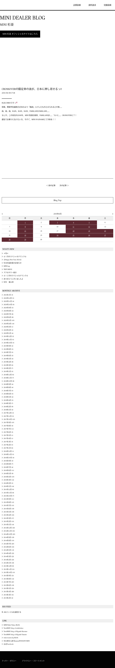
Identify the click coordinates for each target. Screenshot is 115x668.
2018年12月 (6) (9, 375)
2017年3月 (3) (8, 442)
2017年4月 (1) (8, 438)
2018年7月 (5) (8, 391)
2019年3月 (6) (8, 365)
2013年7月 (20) (9, 582)
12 (89, 227)
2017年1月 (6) (8, 448)
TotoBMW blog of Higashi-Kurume (15, 631)
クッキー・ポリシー (9, 661)
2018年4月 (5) (8, 400)
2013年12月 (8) (9, 566)
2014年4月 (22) (9, 553)
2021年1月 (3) (8, 295)
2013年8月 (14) (9, 579)
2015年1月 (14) (9, 524)
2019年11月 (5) (9, 340)
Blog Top (57, 200)
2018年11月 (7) (9, 378)
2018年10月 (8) (9, 381)
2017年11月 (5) (9, 416)
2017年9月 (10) (9, 422)
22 (25, 235)
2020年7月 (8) (8, 314)
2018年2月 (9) (8, 407)
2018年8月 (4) (8, 387)
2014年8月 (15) (9, 540)
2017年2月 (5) (8, 445)
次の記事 (63, 186)
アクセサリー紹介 (10, 272)
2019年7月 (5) (8, 352)
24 (57, 235)
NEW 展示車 (9, 282)
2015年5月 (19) (9, 512)
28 (9, 239)
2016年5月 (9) (8, 473)
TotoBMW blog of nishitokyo (13, 628)
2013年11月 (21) (9, 569)
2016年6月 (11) (9, 470)
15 (25, 231)
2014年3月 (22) (9, 556)
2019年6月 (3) (8, 356)
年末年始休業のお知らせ (13, 263)
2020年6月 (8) (9, 317)
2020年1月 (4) (8, 333)
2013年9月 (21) (9, 575)
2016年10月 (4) (9, 458)
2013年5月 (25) (9, 588)
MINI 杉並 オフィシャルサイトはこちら (20, 34)
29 (25, 239)
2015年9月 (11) (9, 499)
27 (105, 235)
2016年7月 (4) (8, 467)
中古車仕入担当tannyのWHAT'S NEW (17, 641)
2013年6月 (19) (9, 585)
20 (105, 231)
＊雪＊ (6, 253)
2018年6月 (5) (8, 394)
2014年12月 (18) (9, 528)
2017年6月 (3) (8, 432)
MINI (9, 5)
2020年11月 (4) (9, 301)
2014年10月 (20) (9, 534)
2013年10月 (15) (9, 572)
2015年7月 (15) (9, 505)
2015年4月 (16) (9, 515)
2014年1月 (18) (9, 563)
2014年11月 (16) (9, 531)
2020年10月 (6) (9, 304)
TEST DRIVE (8, 269)
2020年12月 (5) (9, 298)
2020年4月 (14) (9, 324)
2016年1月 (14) (9, 486)
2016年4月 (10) (9, 477)
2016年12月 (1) (9, 451)
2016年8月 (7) (8, 464)
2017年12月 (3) (9, 413)
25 (73, 235)
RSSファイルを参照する (12, 612)
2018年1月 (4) (8, 410)
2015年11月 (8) (9, 493)
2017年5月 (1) (8, 435)
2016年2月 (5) (8, 483)
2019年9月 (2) (8, 346)
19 (89, 231)
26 (89, 235)
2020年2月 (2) (8, 330)
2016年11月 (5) (9, 454)
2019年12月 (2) (9, 336)
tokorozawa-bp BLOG (11, 638)
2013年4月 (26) (9, 591)
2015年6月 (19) (9, 509)
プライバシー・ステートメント (33, 661)
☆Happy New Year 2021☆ (13, 260)
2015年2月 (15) (9, 521)
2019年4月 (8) (8, 362)
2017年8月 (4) (8, 426)
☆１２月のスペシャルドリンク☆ (16, 276)
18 (73, 231)
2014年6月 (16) (9, 547)
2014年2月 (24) (9, 560)
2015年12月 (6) (9, 489)
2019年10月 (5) (9, 343)
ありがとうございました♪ (13, 279)
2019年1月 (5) (8, 371)
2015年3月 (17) (9, 518)
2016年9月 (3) (8, 461)
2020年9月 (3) (8, 308)
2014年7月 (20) (9, 544)
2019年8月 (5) (8, 349)
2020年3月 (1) (8, 327)
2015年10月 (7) (9, 496)
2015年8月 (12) (9, 502)
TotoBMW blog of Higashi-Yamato (15, 634)
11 (73, 227)
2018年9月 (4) (8, 384)
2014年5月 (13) (9, 550)
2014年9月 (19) (9, 537)
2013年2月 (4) (8, 598)
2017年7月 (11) (9, 429)
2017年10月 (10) (9, 419)
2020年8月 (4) (9, 311)
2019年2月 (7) (8, 368)
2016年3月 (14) (9, 480)
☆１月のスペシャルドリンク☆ (15, 256)
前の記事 (51, 186)
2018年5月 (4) (8, 397)
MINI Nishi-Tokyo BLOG (12, 625)
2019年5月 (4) (8, 359)
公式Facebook (9, 644)
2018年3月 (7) (8, 403)
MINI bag (7, 266)
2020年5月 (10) (9, 320)
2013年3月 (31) (9, 595)
